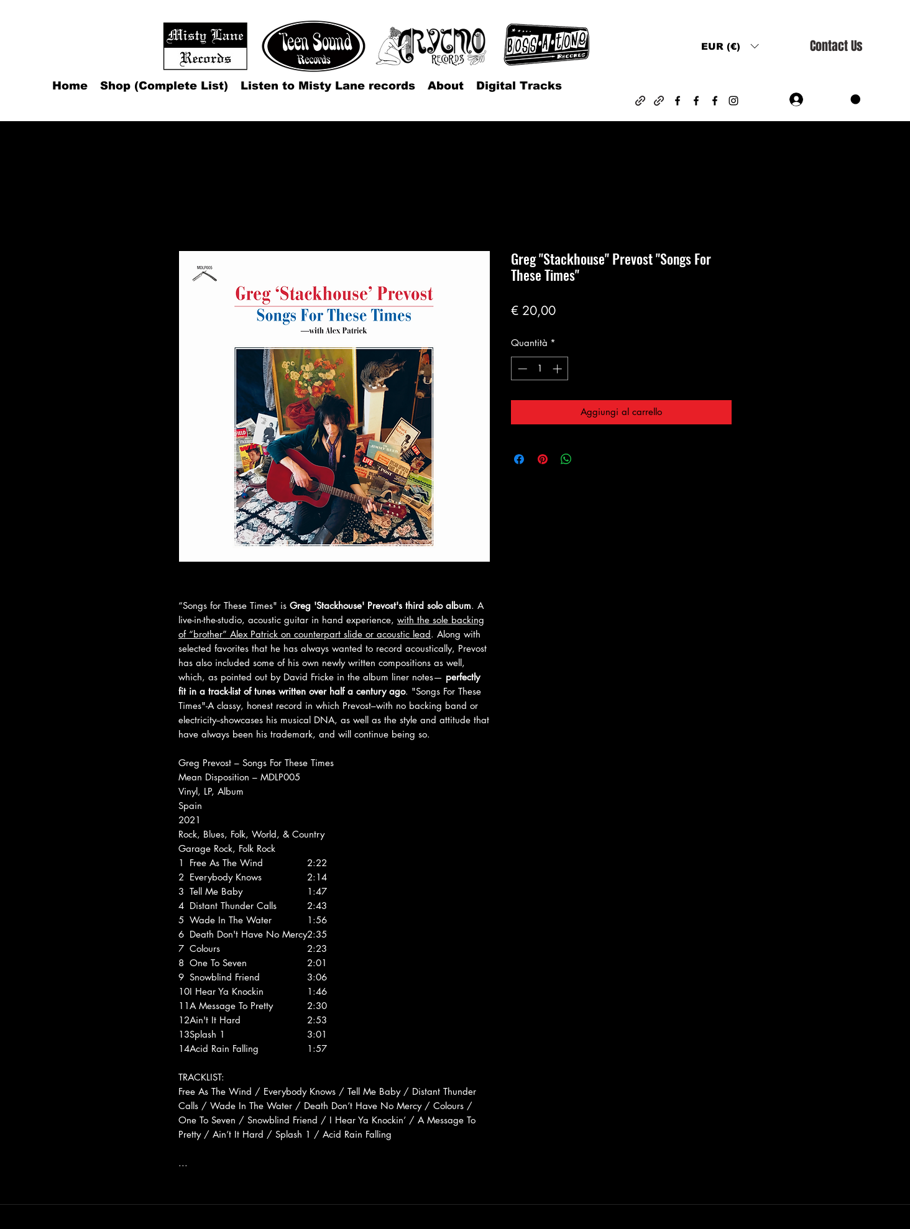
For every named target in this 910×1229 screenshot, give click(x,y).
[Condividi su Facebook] (519, 459)
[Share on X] (589, 459)
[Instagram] (733, 100)
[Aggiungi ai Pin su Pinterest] (542, 459)
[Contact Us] (836, 46)
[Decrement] (521, 368)
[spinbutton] (540, 368)
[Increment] (558, 368)
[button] (729, 46)
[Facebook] (677, 100)
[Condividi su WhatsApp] (566, 459)
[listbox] (729, 46)
